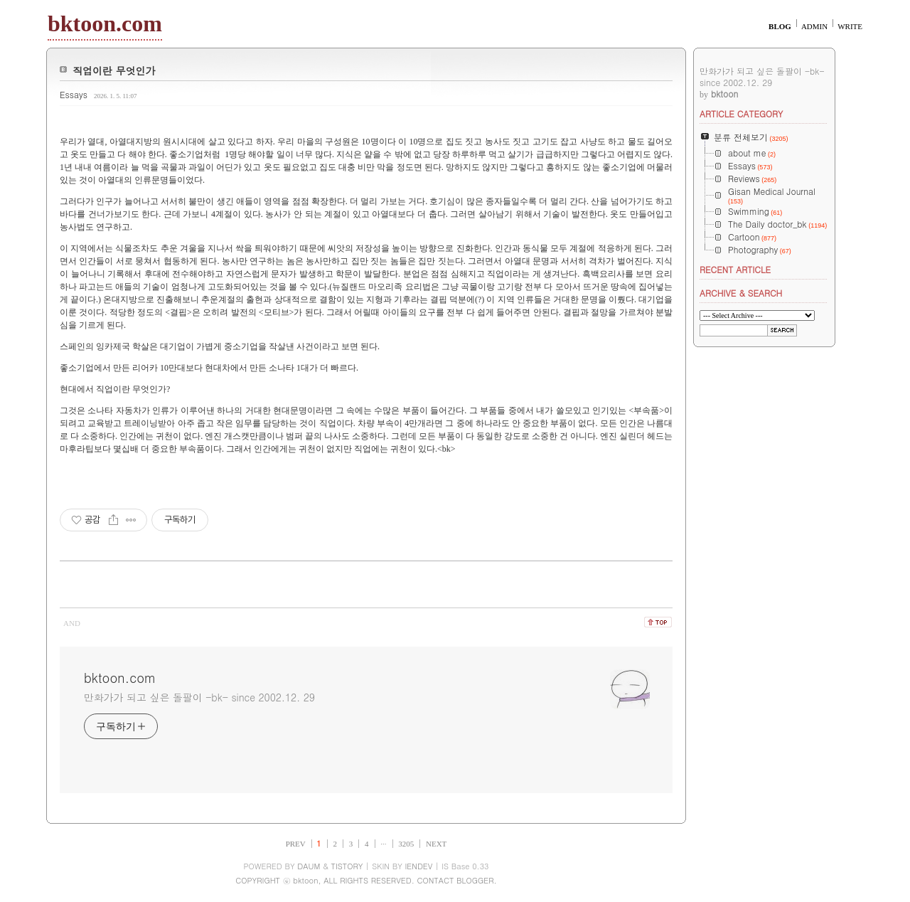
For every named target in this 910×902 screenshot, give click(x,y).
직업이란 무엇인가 (114, 70)
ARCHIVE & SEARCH (741, 293)
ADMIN (814, 26)
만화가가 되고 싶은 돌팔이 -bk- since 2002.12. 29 (199, 697)
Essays (73, 94)
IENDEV (418, 866)
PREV (296, 843)
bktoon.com (105, 23)
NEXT (436, 843)
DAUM (308, 866)
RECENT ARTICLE (735, 269)
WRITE (849, 26)
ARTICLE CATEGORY (741, 113)
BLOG (780, 26)
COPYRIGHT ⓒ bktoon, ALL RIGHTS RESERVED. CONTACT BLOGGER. (365, 880)
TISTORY (347, 866)
